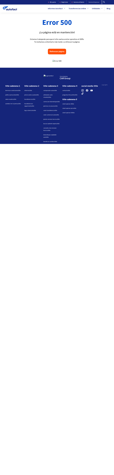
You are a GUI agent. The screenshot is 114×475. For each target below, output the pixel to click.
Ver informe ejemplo (93, 76)
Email (71, 57)
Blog (108, 8)
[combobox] (85, 61)
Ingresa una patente (76, 42)
